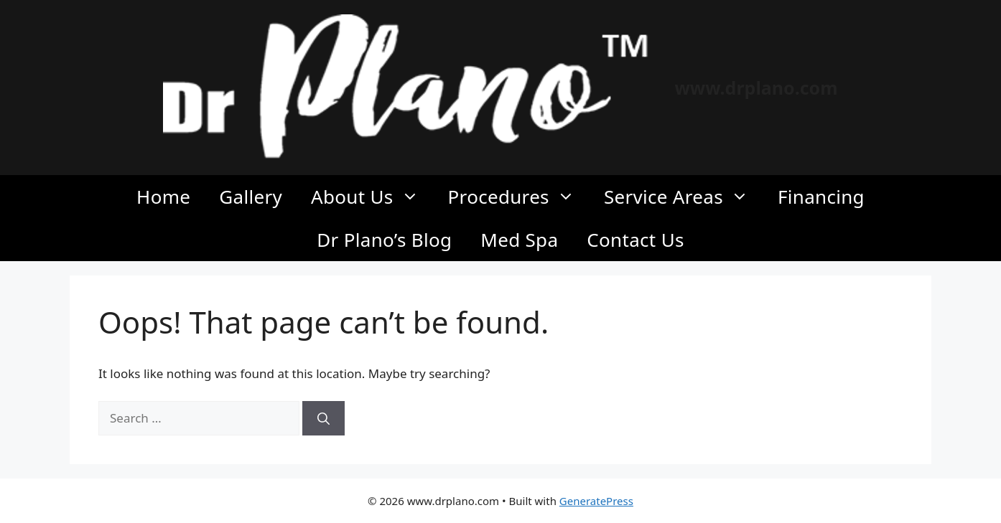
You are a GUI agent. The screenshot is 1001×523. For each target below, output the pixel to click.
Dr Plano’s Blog (384, 240)
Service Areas (683, 196)
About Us (372, 196)
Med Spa (519, 240)
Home (163, 196)
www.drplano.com (755, 87)
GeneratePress (596, 501)
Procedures (519, 196)
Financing (821, 196)
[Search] (323, 418)
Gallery (250, 196)
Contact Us (635, 240)
